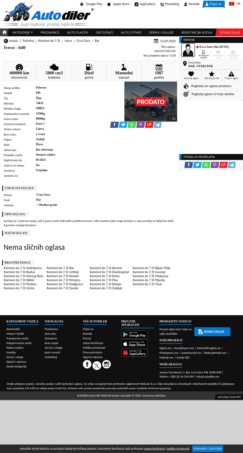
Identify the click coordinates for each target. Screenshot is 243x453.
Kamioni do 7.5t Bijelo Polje (152, 268)
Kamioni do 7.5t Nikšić (19, 280)
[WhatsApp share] (131, 125)
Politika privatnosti (94, 348)
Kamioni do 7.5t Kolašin (63, 276)
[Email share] (149, 125)
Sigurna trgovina (93, 357)
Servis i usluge (14, 357)
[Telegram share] (158, 125)
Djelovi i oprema (16, 362)
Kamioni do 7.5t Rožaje (105, 284)
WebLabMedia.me (215, 353)
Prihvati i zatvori (207, 448)
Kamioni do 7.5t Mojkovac (150, 276)
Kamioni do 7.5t (49, 41)
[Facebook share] (114, 125)
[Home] (3, 32)
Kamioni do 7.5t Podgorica (65, 284)
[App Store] (137, 344)
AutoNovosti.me (191, 353)
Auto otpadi (131, 32)
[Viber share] (140, 125)
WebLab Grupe (110, 395)
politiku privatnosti (178, 448)
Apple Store (118, 4)
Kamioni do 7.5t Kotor (105, 276)
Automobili (13, 329)
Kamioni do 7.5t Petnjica (63, 280)
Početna (28, 41)
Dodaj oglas (230, 32)
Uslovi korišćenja (93, 343)
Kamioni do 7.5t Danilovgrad (109, 272)
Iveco (68, 41)
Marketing (169, 4)
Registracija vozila (196, 32)
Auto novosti (52, 352)
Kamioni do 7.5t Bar (60, 268)
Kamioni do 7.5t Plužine (20, 284)
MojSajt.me (166, 357)
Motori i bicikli (15, 334)
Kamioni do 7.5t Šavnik (62, 288)
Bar (97, 41)
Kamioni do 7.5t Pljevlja (149, 280)
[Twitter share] (123, 125)
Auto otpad (51, 343)
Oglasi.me (165, 348)
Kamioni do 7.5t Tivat (147, 284)
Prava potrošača (92, 352)
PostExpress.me (168, 353)
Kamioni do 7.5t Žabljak (106, 288)
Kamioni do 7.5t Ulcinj (19, 288)
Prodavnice (49, 32)
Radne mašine (14, 348)
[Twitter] (97, 365)
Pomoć (87, 338)
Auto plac (50, 334)
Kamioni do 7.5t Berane (106, 268)
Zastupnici (104, 32)
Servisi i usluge (161, 32)
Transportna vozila (17, 338)
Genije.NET (183, 357)
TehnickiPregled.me (209, 348)
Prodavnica (51, 329)
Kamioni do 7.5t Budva (19, 272)
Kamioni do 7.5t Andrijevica (23, 268)
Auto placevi (77, 32)
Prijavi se (214, 4)
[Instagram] (107, 365)
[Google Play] (137, 335)
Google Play (91, 4)
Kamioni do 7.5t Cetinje (63, 272)
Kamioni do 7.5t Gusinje (149, 272)
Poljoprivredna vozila (18, 343)
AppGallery (145, 4)
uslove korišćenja (154, 448)
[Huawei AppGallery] (137, 353)
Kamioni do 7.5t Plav (104, 280)
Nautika (11, 352)
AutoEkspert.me (184, 348)
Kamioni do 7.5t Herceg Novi (23, 276)
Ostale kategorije (16, 366)
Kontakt (192, 4)
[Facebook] (87, 365)
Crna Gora (83, 41)
